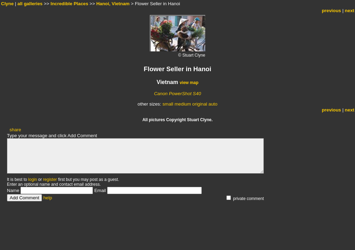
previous (331, 10)
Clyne (7, 3)
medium (182, 104)
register (50, 179)
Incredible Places (69, 3)
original (199, 104)
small (168, 104)
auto (212, 104)
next (349, 10)
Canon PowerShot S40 (177, 93)
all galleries (30, 3)
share (15, 129)
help (47, 197)
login (32, 179)
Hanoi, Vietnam (113, 3)
